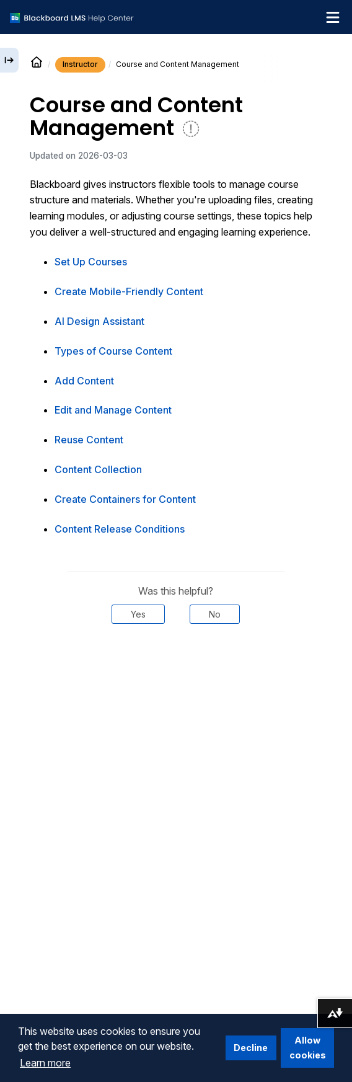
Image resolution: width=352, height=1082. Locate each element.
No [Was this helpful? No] (215, 614)
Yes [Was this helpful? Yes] (138, 614)
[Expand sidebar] (9, 60)
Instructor (80, 64)
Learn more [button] (45, 1063)
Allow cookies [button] (307, 1047)
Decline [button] (251, 1047)
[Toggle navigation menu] (333, 17)
